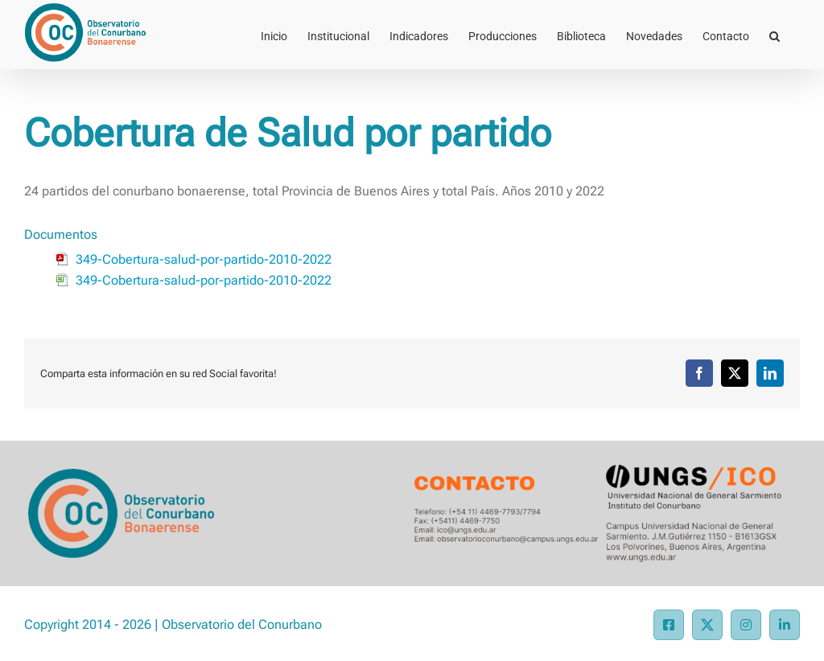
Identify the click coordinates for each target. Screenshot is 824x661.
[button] (774, 34)
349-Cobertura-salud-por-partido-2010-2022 (204, 259)
